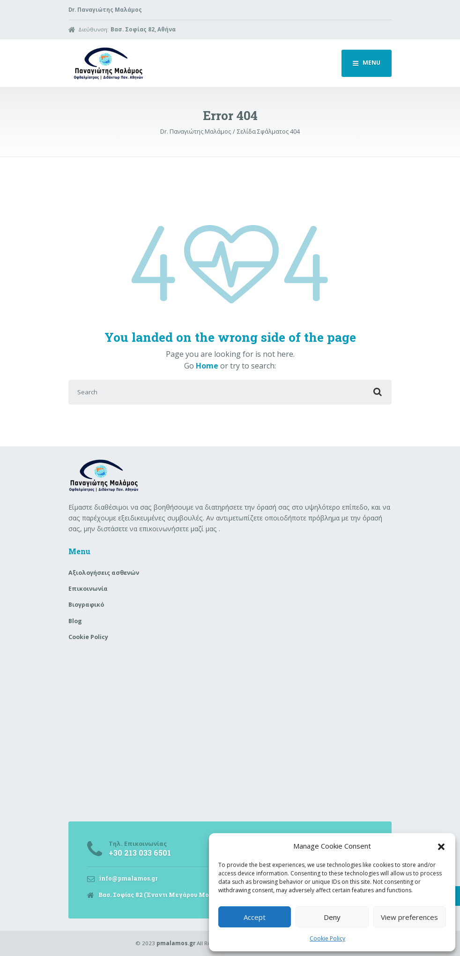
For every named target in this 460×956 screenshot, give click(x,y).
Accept (255, 917)
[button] (441, 846)
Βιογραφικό (86, 605)
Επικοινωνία (88, 589)
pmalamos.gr (175, 943)
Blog (75, 621)
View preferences (409, 917)
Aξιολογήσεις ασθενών (103, 573)
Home (207, 366)
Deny (332, 917)
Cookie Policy (327, 938)
